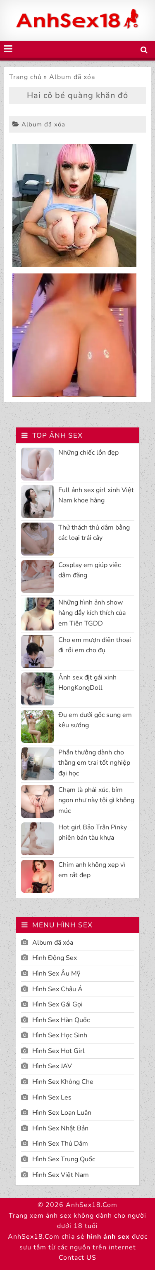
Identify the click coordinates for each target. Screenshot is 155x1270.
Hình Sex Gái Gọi (57, 1004)
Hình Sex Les (52, 1097)
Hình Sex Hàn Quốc (61, 1020)
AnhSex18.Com (91, 1204)
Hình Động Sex (54, 957)
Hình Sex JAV (52, 1066)
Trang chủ (25, 77)
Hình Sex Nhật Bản (60, 1128)
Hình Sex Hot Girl (58, 1050)
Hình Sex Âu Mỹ (56, 973)
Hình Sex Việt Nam (60, 1174)
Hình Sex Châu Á (57, 989)
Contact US (77, 1257)
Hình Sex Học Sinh (59, 1035)
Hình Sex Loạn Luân (61, 1112)
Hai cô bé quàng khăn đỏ (77, 95)
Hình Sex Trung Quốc (63, 1159)
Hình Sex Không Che (62, 1081)
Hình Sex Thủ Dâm (60, 1143)
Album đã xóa (72, 77)
